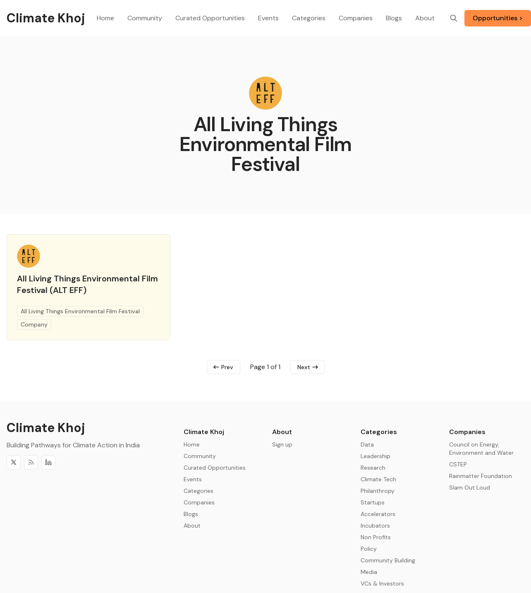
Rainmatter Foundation (480, 476)
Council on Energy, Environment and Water (481, 448)
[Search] (453, 18)
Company (34, 324)
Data (367, 444)
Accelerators (378, 514)
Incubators (375, 525)
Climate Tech (378, 479)
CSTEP (458, 464)
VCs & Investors (382, 583)
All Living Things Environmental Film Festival (80, 311)
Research (373, 467)
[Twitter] (14, 462)
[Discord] (48, 462)
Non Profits (376, 537)
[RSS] (31, 462)
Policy (369, 548)
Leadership (375, 456)
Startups (373, 502)
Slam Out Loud (469, 487)
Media (369, 572)
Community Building (388, 560)
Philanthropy (378, 491)
